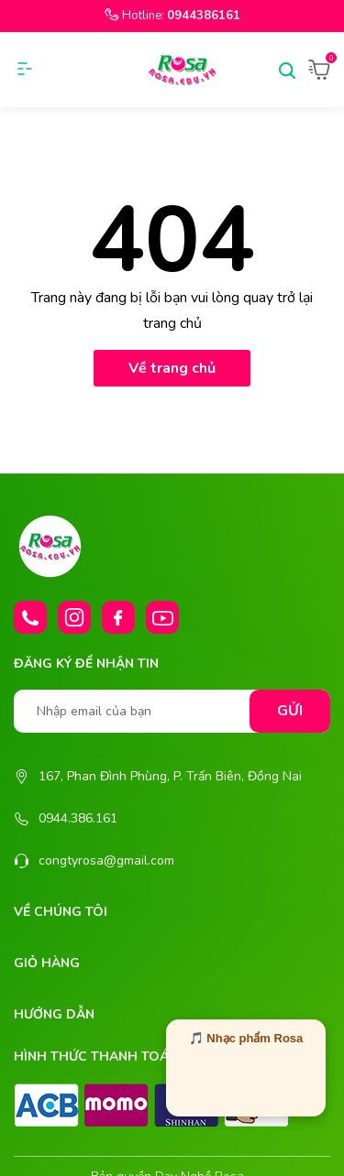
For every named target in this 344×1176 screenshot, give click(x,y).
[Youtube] (162, 617)
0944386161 (203, 15)
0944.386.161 (78, 818)
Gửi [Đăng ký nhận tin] (290, 711)
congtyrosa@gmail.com (106, 860)
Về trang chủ (172, 368)
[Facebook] (118, 617)
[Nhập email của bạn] (172, 711)
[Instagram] (74, 617)
